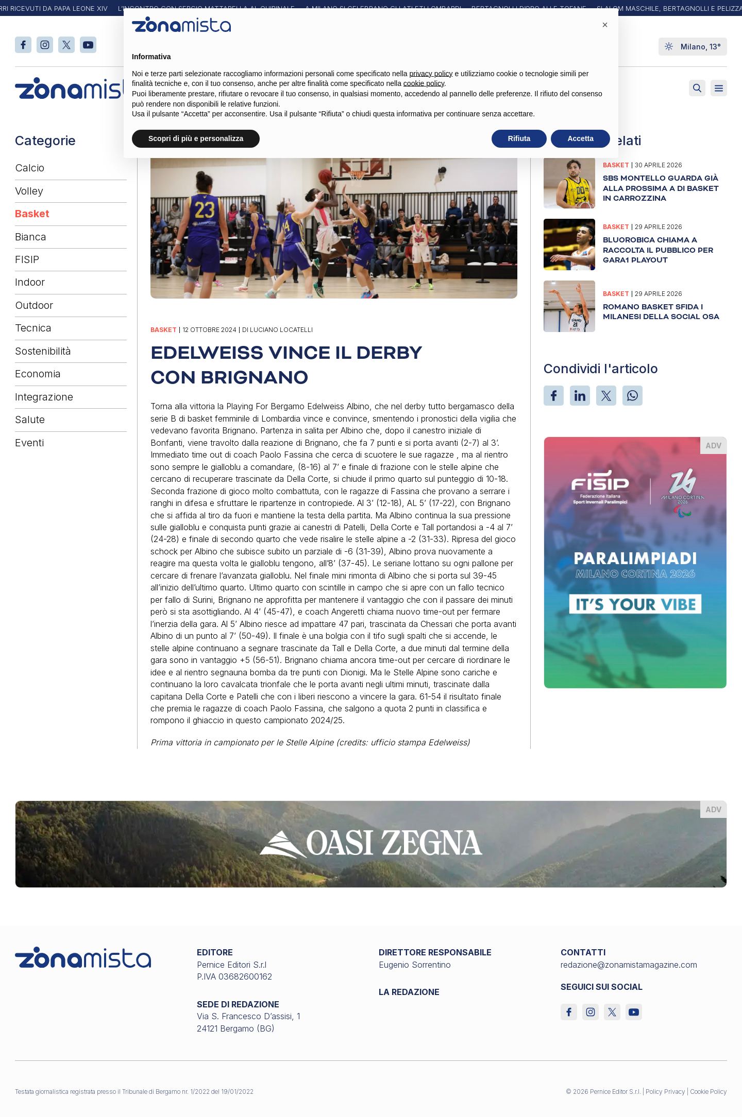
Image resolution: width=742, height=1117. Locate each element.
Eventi (29, 443)
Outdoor (34, 305)
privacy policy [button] (431, 73)
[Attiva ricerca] (697, 88)
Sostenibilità (43, 351)
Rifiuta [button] (519, 138)
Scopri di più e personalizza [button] (195, 138)
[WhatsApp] (632, 396)
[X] (606, 396)
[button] (605, 24)
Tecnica (33, 328)
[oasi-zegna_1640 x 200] (371, 843)
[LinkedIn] (580, 396)
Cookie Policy (708, 1091)
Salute (30, 419)
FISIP (27, 259)
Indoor (30, 282)
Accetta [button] (580, 138)
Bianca (30, 237)
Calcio (29, 168)
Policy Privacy (665, 1091)
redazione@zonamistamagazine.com (629, 964)
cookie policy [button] (423, 83)
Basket (32, 213)
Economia (38, 374)
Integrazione (44, 397)
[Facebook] (554, 396)
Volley (29, 191)
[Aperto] (719, 88)
